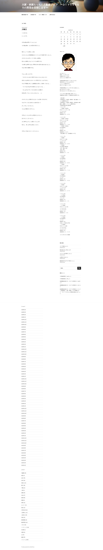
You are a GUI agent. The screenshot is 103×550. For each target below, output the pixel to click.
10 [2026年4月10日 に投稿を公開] (77, 36)
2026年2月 (23, 314)
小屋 (22, 490)
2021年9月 (23, 445)
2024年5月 (23, 366)
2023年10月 (23, 383)
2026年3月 (23, 312)
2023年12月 (23, 378)
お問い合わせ (52, 14)
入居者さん (23, 512)
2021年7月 (23, 450)
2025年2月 (23, 344)
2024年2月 (23, 373)
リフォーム (23, 539)
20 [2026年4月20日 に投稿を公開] (64, 41)
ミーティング (24, 527)
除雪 (22, 497)
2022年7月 (23, 420)
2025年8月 (23, 329)
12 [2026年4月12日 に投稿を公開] (61, 39)
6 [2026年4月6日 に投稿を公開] (64, 36)
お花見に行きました (64, 257)
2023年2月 (23, 403)
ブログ (22, 524)
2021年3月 (23, 460)
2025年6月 (23, 334)
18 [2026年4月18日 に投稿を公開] (80, 39)
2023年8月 (23, 388)
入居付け (23, 515)
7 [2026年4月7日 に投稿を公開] (67, 36)
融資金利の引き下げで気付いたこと (67, 260)
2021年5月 (23, 455)
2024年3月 (23, 371)
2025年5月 (23, 336)
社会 (22, 495)
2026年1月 (23, 317)
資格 (22, 492)
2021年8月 (23, 448)
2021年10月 (23, 443)
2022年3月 (23, 430)
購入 (22, 485)
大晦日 (24, 29)
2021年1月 (23, 465)
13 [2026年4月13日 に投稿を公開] (64, 39)
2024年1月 (23, 376)
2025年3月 (23, 341)
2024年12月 (23, 349)
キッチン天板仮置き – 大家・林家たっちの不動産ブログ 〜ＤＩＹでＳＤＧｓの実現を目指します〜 (70, 291)
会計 (22, 477)
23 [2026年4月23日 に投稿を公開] (73, 41)
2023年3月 (23, 401)
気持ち (22, 482)
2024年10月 (23, 354)
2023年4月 (23, 398)
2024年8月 (23, 359)
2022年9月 (23, 415)
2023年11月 (23, 381)
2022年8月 (23, 418)
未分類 (22, 529)
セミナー (23, 505)
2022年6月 (23, 423)
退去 (22, 507)
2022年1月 (23, 435)
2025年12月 (23, 319)
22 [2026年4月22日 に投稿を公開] (70, 41)
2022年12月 (23, 408)
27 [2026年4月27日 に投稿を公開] (64, 43)
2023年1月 (23, 406)
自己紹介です (33, 14)
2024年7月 (23, 361)
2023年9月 (23, 386)
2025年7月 (23, 331)
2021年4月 (23, 457)
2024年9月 (23, 356)
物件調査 (23, 519)
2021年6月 (23, 452)
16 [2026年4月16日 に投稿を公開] (73, 39)
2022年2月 (23, 433)
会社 (22, 480)
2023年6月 (23, 393)
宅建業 (22, 473)
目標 (22, 532)
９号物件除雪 (62, 276)
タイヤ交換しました (64, 246)
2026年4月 (23, 309)
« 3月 (64, 45)
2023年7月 (23, 391)
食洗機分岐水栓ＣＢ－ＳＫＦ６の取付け (68, 281)
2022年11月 (23, 410)
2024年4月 (23, 368)
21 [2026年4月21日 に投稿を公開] (67, 41)
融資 (22, 537)
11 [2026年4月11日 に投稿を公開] (80, 36)
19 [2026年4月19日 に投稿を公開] (61, 41)
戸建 (22, 487)
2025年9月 (23, 327)
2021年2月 (23, 462)
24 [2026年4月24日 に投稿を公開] (77, 41)
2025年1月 (23, 346)
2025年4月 (23, 339)
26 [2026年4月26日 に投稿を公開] (61, 43)
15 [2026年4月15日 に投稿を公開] (70, 39)
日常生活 (23, 510)
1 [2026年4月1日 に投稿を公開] (70, 34)
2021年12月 (23, 438)
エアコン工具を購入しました (66, 253)
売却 (22, 517)
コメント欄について (43, 14)
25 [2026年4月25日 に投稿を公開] (80, 41)
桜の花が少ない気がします (65, 249)
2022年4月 (23, 428)
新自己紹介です (25, 14)
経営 (22, 475)
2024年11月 (23, 351)
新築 (22, 500)
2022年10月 (23, 413)
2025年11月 (23, 322)
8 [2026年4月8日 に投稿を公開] (70, 36)
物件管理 (23, 522)
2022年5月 (23, 425)
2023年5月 (23, 396)
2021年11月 (23, 440)
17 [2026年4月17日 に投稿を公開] (77, 39)
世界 (22, 502)
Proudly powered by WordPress (27, 546)
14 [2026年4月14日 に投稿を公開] (67, 39)
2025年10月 (23, 324)
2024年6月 (23, 364)
